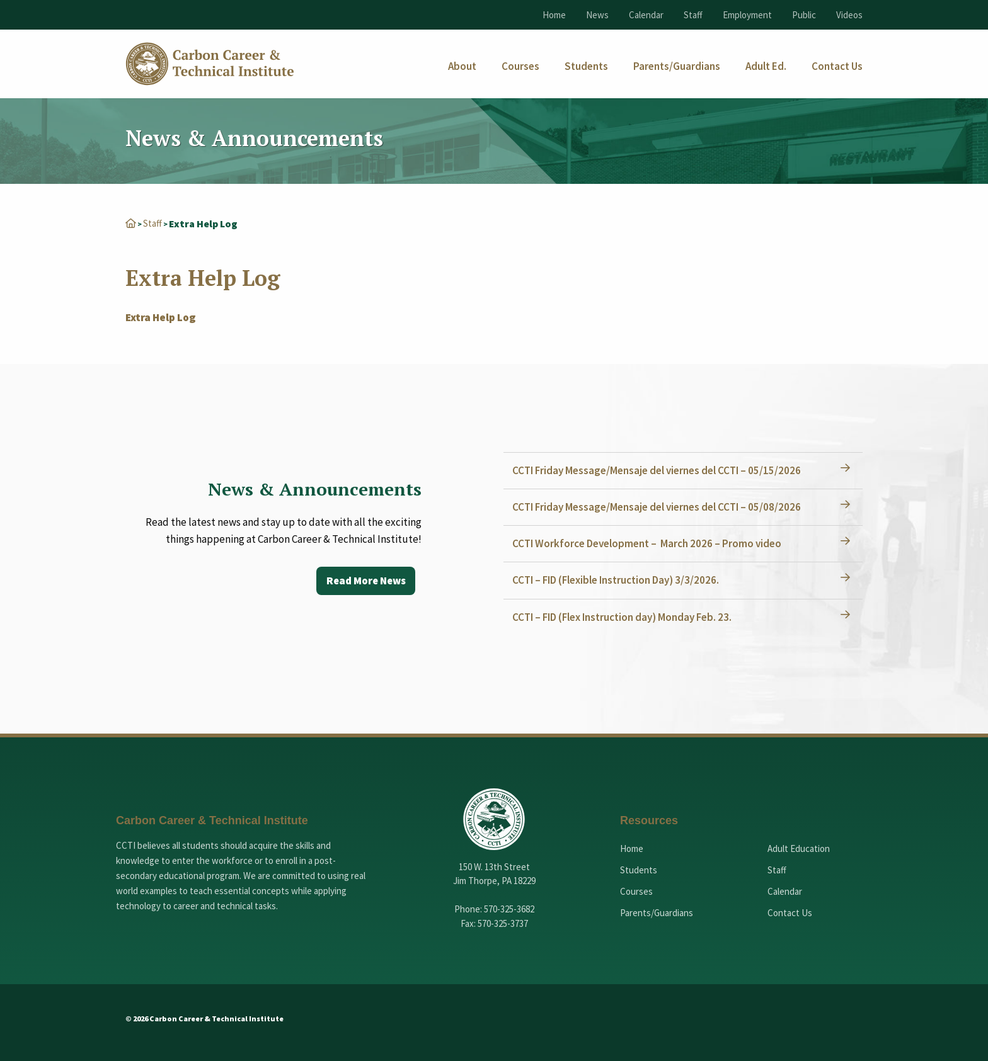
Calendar (646, 15)
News (597, 15)
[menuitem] (462, 66)
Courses (636, 891)
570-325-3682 (509, 908)
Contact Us (789, 912)
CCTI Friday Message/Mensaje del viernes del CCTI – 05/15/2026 (660, 470)
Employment (747, 15)
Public (804, 15)
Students (638, 869)
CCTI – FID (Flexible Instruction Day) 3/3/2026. (619, 579)
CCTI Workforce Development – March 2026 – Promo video (650, 543)
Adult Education (798, 848)
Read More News (362, 581)
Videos (849, 15)
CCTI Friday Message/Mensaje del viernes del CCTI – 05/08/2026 (660, 506)
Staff (693, 15)
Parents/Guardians (656, 912)
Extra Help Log (160, 317)
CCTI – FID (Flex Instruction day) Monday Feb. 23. (625, 616)
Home (554, 15)
